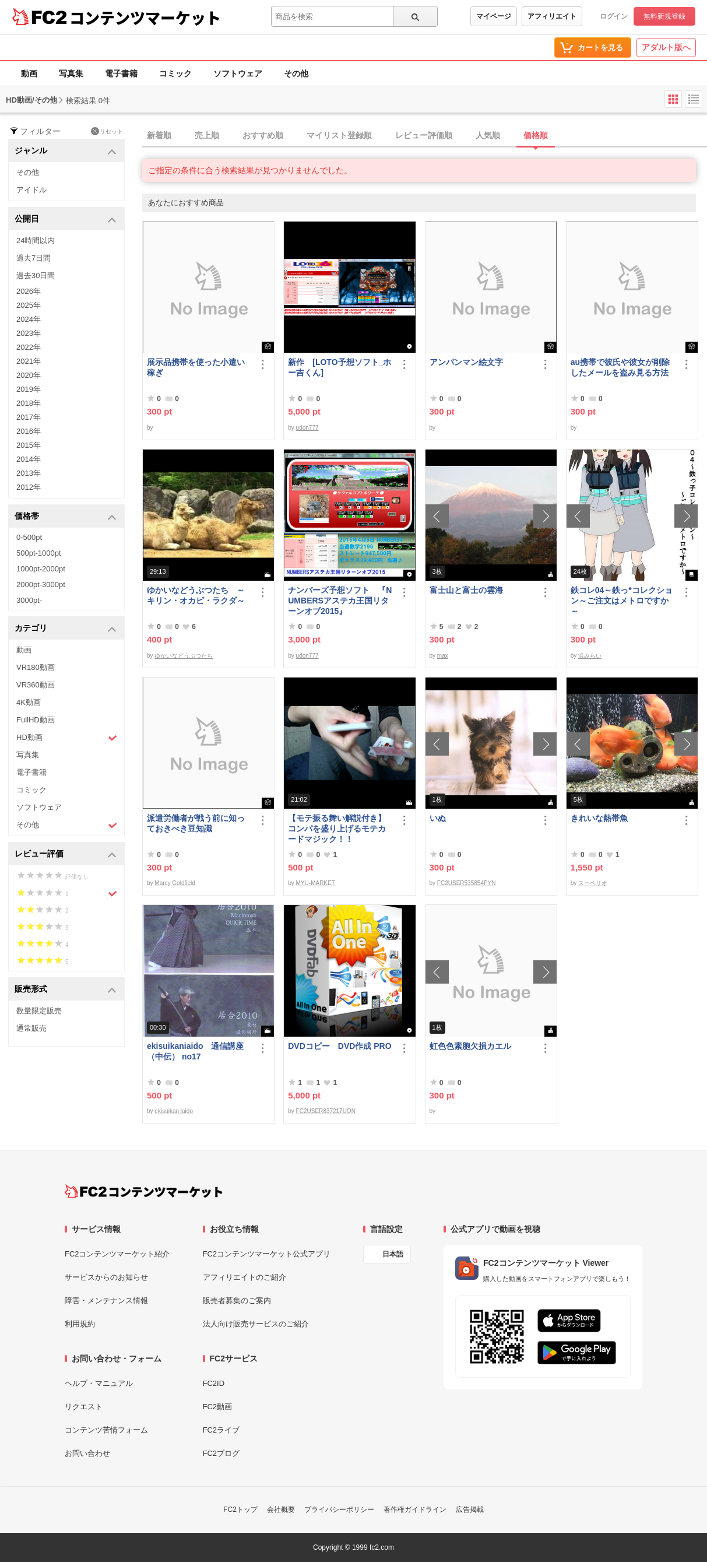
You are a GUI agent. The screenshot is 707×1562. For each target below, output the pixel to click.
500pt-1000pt (38, 553)
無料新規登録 (664, 16)
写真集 (71, 73)
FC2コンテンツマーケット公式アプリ (267, 1253)
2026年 (28, 291)
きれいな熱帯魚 (599, 818)
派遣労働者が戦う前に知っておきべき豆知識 (196, 823)
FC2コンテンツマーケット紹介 (117, 1253)
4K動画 (28, 702)
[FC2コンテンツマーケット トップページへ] (144, 1191)
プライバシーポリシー (339, 1509)
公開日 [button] (66, 219)
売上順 (207, 135)
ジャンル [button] (66, 151)
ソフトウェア (237, 73)
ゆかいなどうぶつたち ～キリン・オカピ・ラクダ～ (196, 595)
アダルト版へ (666, 47)
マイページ (493, 16)
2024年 (28, 319)
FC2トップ (240, 1509)
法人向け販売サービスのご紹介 (256, 1323)
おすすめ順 (262, 135)
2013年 (28, 473)
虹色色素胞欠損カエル (470, 1046)
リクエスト (84, 1406)
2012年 (28, 487)
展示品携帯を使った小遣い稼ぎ (196, 367)
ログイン (614, 16)
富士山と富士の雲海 (466, 590)
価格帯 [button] (66, 516)
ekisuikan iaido (173, 1111)
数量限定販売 (39, 1010)
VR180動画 (35, 667)
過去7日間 (33, 258)
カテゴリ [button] (66, 628)
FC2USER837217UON (326, 1111)
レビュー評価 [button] (66, 854)
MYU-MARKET (315, 883)
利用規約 (80, 1323)
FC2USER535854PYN (466, 883)
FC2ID (214, 1383)
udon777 (307, 427)
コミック (175, 73)
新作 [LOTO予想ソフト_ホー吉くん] (339, 367)
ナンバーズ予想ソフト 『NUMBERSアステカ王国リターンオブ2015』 (340, 600)
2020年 (28, 375)
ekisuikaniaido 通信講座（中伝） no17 (195, 1051)
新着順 (159, 135)
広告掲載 (470, 1509)
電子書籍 (121, 73)
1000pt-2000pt (40, 568)
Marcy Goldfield (174, 883)
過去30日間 (35, 275)
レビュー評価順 (423, 135)
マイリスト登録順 (339, 135)
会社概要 (281, 1509)
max (442, 655)
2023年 (28, 333)
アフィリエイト (551, 16)
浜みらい (590, 655)
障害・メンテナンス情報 (106, 1300)
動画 (29, 73)
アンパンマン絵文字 (466, 362)
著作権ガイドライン (415, 1509)
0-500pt (29, 537)
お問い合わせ (87, 1453)
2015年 (28, 445)
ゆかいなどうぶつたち (183, 655)
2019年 (28, 389)
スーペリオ (592, 883)
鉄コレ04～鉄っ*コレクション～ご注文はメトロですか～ (622, 600)
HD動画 (66, 738)
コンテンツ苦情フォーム (106, 1430)
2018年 (28, 403)
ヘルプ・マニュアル (99, 1383)
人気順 (488, 135)
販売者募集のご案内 (237, 1300)
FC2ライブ (221, 1430)
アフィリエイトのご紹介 (244, 1277)
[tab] (424, 136)
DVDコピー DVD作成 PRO (339, 1046)
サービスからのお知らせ (106, 1277)
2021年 (28, 361)
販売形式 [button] (66, 989)
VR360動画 (35, 684)
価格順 (535, 135)
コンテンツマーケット (145, 17)
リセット (107, 131)
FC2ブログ (221, 1453)
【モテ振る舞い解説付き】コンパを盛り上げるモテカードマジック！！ (337, 828)
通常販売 (31, 1028)
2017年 (28, 417)
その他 (296, 73)
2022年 (28, 347)
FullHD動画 (35, 719)
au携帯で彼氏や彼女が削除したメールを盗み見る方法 (620, 367)
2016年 (28, 431)
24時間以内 (35, 240)
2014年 (28, 459)
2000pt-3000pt (40, 584)
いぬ (438, 818)
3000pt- (29, 600)
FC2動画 (218, 1406)
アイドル (31, 189)
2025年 (28, 305)
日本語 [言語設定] (392, 1254)
